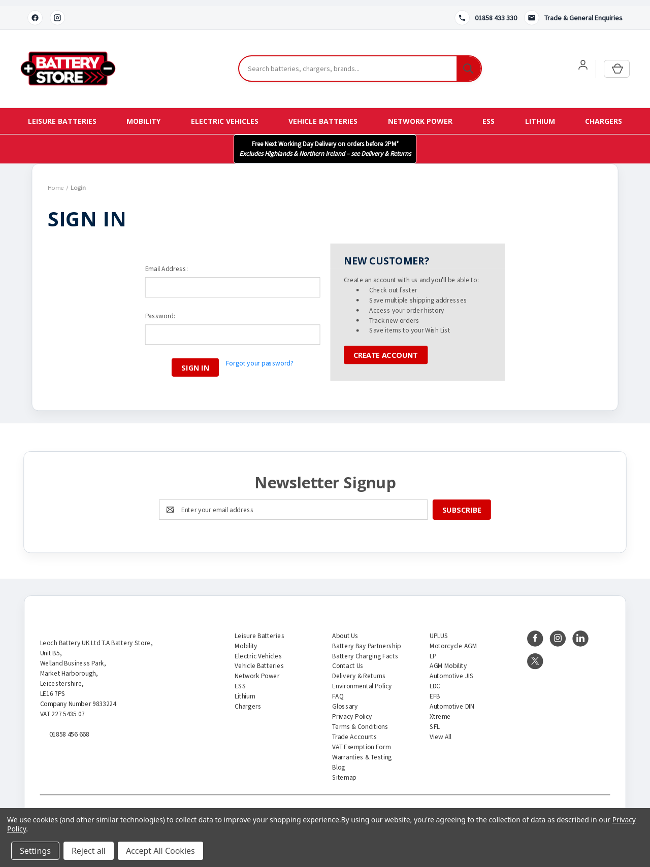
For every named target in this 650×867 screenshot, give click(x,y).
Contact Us (348, 660)
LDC (435, 680)
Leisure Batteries (62, 115)
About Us (345, 629)
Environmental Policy (362, 680)
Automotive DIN (452, 700)
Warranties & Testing (362, 751)
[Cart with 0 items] (617, 63)
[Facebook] (35, 11)
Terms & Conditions (360, 720)
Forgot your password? (260, 356)
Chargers (603, 115)
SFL (435, 720)
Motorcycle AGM (453, 640)
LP (433, 650)
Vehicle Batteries (323, 115)
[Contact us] (573, 11)
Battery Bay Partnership (366, 640)
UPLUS (439, 629)
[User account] (583, 59)
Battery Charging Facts (365, 650)
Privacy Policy (352, 710)
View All (440, 730)
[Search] (469, 63)
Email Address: (166, 262)
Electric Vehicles (224, 115)
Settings (35, 850)
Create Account (385, 348)
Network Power (420, 115)
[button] (325, 142)
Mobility (143, 115)
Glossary (345, 700)
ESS (488, 115)
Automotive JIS (451, 670)
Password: (160, 309)
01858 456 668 (69, 727)
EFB (435, 690)
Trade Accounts (354, 730)
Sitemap (344, 771)
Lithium (540, 115)
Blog (338, 761)
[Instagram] (57, 11)
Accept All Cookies (160, 850)
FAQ (338, 690)
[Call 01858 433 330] (485, 11)
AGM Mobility (448, 660)
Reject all (89, 850)
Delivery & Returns (358, 670)
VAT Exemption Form (361, 741)
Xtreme (440, 710)
